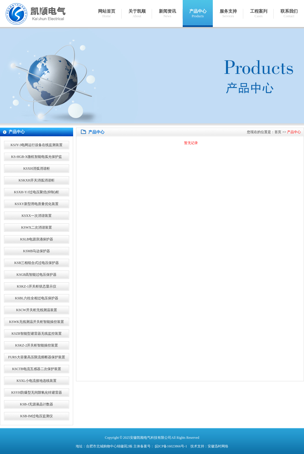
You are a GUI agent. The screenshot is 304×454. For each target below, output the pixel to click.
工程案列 (258, 13)
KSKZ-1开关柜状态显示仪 (36, 286)
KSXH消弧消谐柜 (36, 168)
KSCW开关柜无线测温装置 (36, 310)
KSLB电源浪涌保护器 (36, 239)
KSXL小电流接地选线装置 (36, 381)
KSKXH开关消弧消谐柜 (36, 180)
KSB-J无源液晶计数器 (36, 404)
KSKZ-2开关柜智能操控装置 (36, 345)
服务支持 (228, 13)
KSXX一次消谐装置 (37, 216)
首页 (277, 132)
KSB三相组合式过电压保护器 (36, 263)
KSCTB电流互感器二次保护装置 (36, 369)
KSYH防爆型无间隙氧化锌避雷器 (36, 392)
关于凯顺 (137, 13)
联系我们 (289, 13)
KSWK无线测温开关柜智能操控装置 (36, 322)
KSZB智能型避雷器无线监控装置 (36, 334)
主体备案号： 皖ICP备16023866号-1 (160, 446)
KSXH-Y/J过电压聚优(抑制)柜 (36, 192)
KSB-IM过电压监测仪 (36, 416)
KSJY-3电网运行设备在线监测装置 (37, 145)
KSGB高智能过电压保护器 (36, 275)
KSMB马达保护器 (36, 251)
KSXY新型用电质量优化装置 (37, 204)
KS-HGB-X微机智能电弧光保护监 (36, 157)
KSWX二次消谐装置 (36, 227)
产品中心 (198, 13)
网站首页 (106, 13)
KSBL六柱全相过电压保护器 (36, 298)
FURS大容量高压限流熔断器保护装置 (36, 357)
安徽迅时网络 (218, 446)
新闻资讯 (167, 13)
